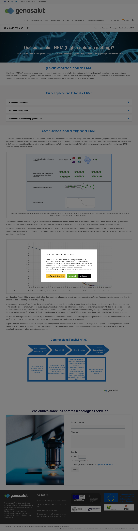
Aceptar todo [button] (72, 276)
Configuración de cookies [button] (55, 276)
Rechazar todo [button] (84, 276)
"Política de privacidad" (67, 272)
